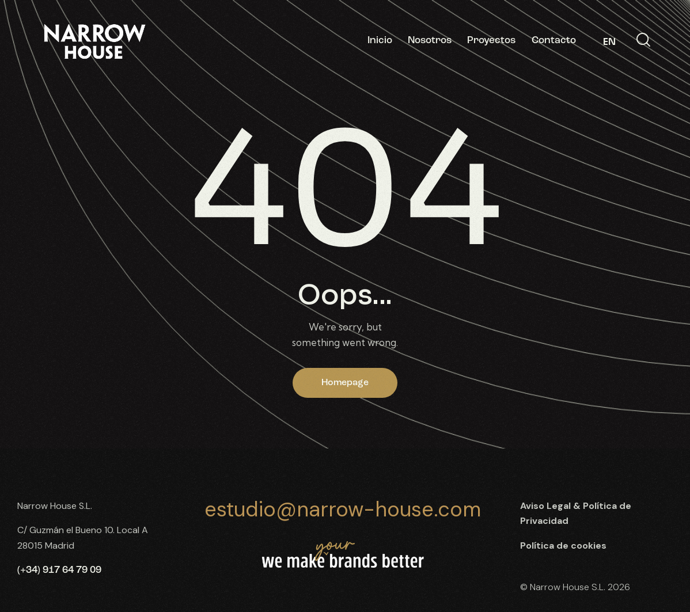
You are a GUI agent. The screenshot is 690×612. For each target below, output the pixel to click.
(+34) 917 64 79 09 (59, 570)
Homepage (345, 382)
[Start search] (643, 40)
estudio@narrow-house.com (342, 509)
